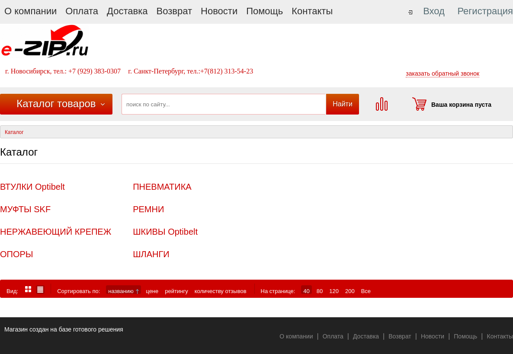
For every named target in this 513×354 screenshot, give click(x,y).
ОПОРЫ (16, 254)
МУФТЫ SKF (25, 209)
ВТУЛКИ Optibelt (32, 186)
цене (152, 291)
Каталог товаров (56, 103)
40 (306, 291)
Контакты (312, 11)
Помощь (264, 11)
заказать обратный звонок (442, 73)
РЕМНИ (148, 209)
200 (350, 291)
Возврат (174, 11)
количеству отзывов (221, 291)
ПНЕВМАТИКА (162, 186)
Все (366, 291)
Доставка (127, 11)
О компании (30, 11)
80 (320, 291)
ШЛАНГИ (151, 254)
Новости (219, 11)
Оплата (81, 11)
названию (123, 291)
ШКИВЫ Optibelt (165, 231)
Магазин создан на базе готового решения (63, 329)
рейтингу (176, 291)
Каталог (14, 132)
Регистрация (485, 11)
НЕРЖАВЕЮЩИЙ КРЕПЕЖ (55, 231)
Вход (434, 11)
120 (334, 291)
